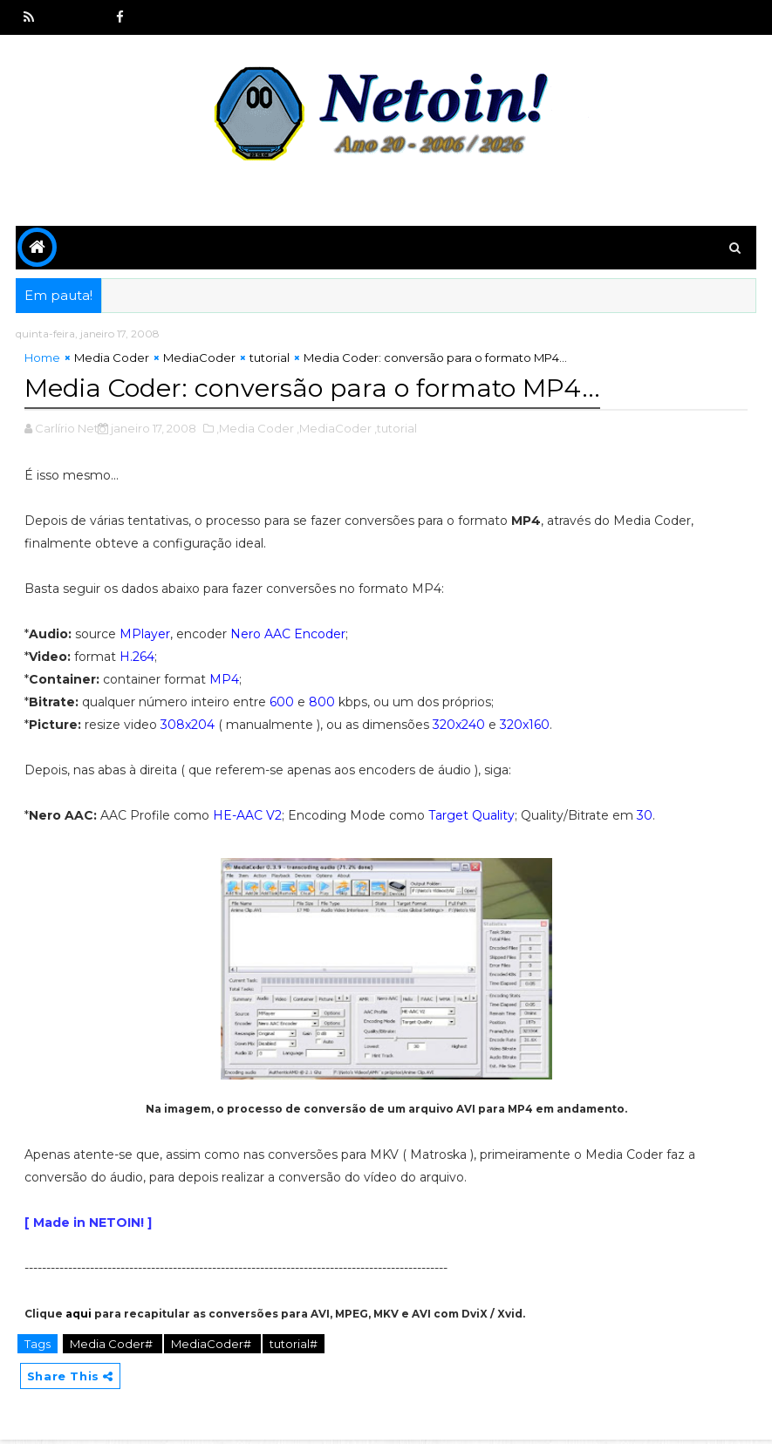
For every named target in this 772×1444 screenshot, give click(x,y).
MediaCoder (199, 362)
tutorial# (294, 1345)
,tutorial (395, 430)
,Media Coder (255, 430)
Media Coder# (112, 1345)
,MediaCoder (334, 430)
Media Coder (111, 362)
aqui (78, 1315)
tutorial (269, 362)
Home (42, 362)
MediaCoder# (212, 1345)
